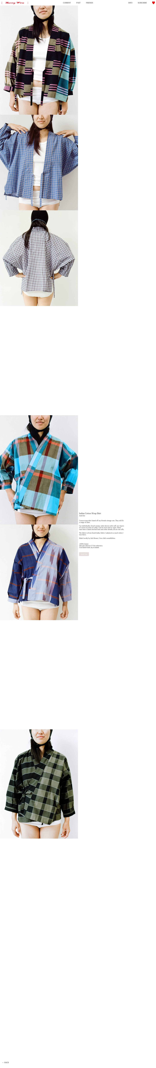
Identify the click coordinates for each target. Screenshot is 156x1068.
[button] (153, 2)
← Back (5, 1062)
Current (67, 3)
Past (78, 3)
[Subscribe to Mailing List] (142, 3)
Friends (89, 3)
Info (130, 3)
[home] (14, 1)
